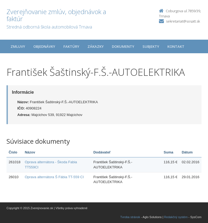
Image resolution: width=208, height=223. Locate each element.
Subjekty (150, 46)
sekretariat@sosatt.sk (183, 21)
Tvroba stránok (130, 217)
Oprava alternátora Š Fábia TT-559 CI (54, 177)
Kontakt (175, 46)
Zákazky (95, 46)
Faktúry (71, 46)
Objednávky (44, 46)
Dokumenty (123, 46)
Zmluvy (18, 46)
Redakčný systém (176, 217)
